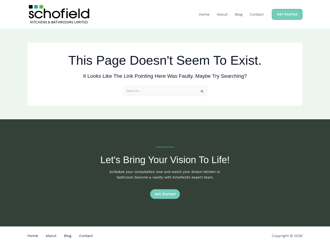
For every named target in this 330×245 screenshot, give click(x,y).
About (222, 14)
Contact (257, 14)
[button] (287, 14)
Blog (238, 14)
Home (204, 14)
